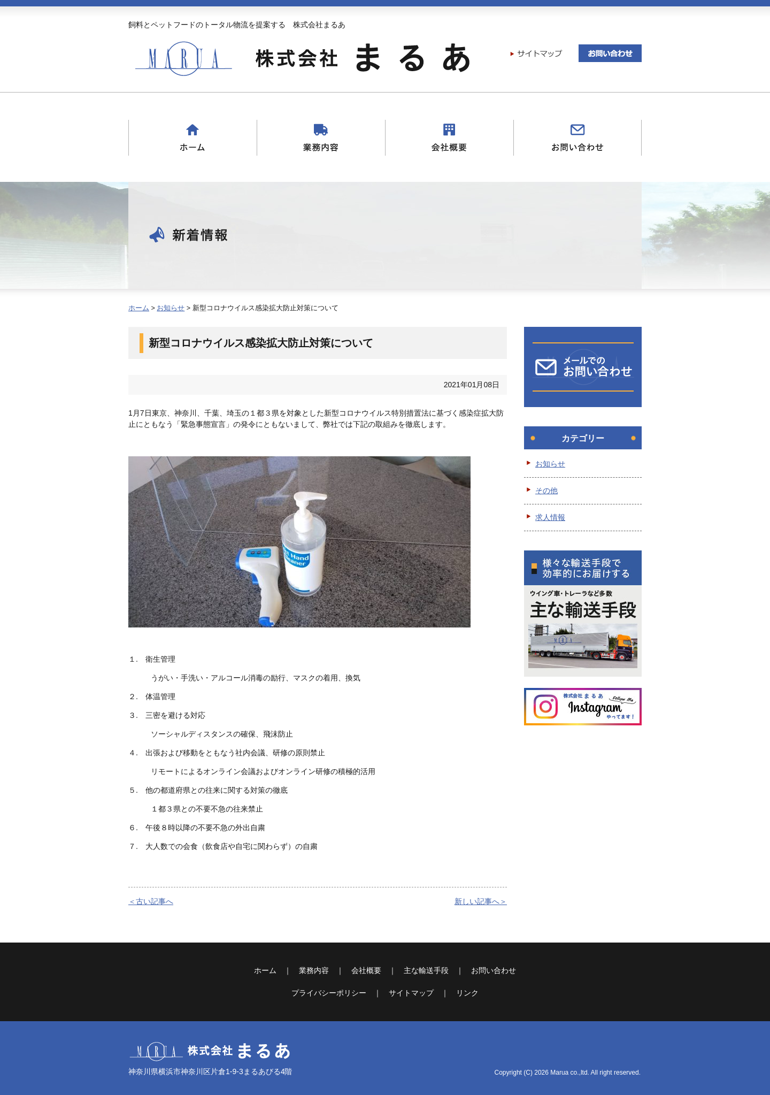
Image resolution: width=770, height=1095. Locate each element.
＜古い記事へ (150, 901)
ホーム (138, 308)
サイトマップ (411, 993)
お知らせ (170, 308)
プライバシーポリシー (328, 993)
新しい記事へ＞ (481, 901)
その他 (546, 490)
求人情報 (550, 517)
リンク (467, 993)
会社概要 (366, 970)
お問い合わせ (493, 970)
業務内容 (314, 970)
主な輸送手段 (426, 970)
